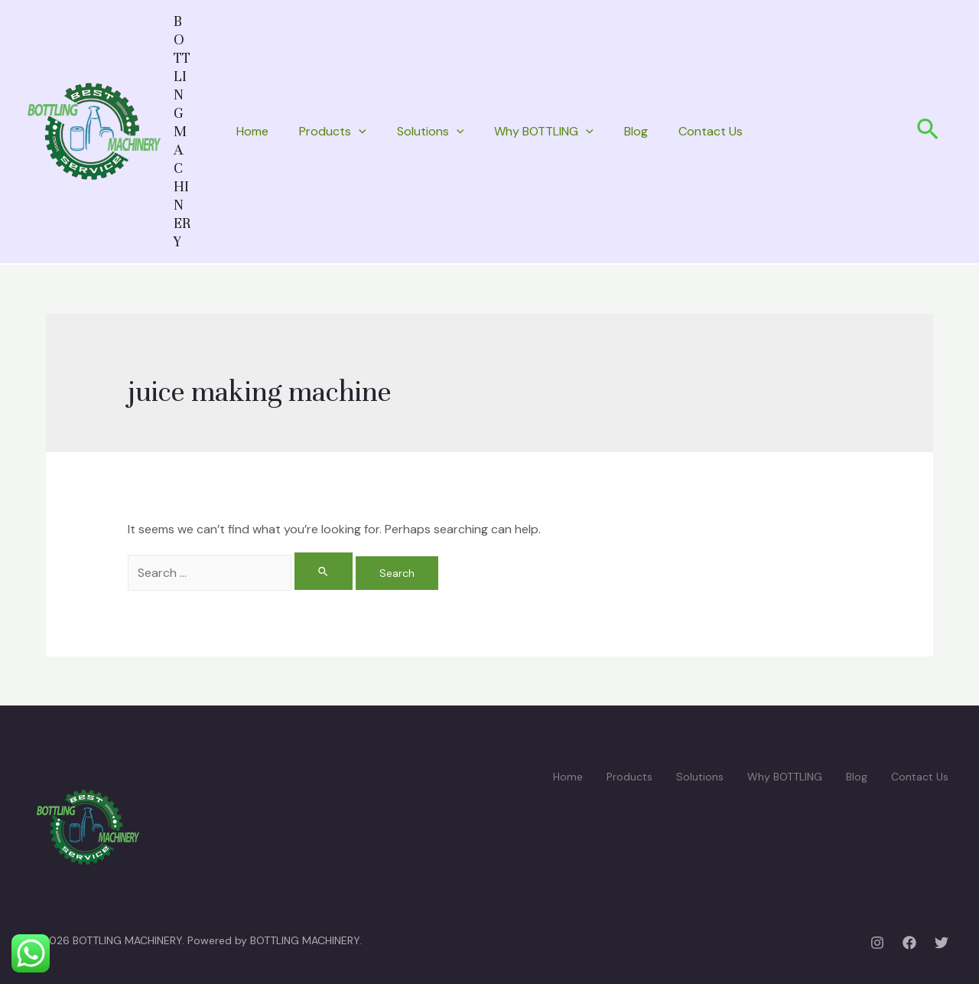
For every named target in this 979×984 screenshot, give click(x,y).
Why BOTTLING (544, 131)
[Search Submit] (323, 571)
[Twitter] (941, 943)
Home (252, 131)
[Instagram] (877, 943)
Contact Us (710, 131)
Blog (636, 131)
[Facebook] (909, 943)
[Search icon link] (928, 131)
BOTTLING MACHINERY (182, 131)
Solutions (430, 131)
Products (332, 131)
